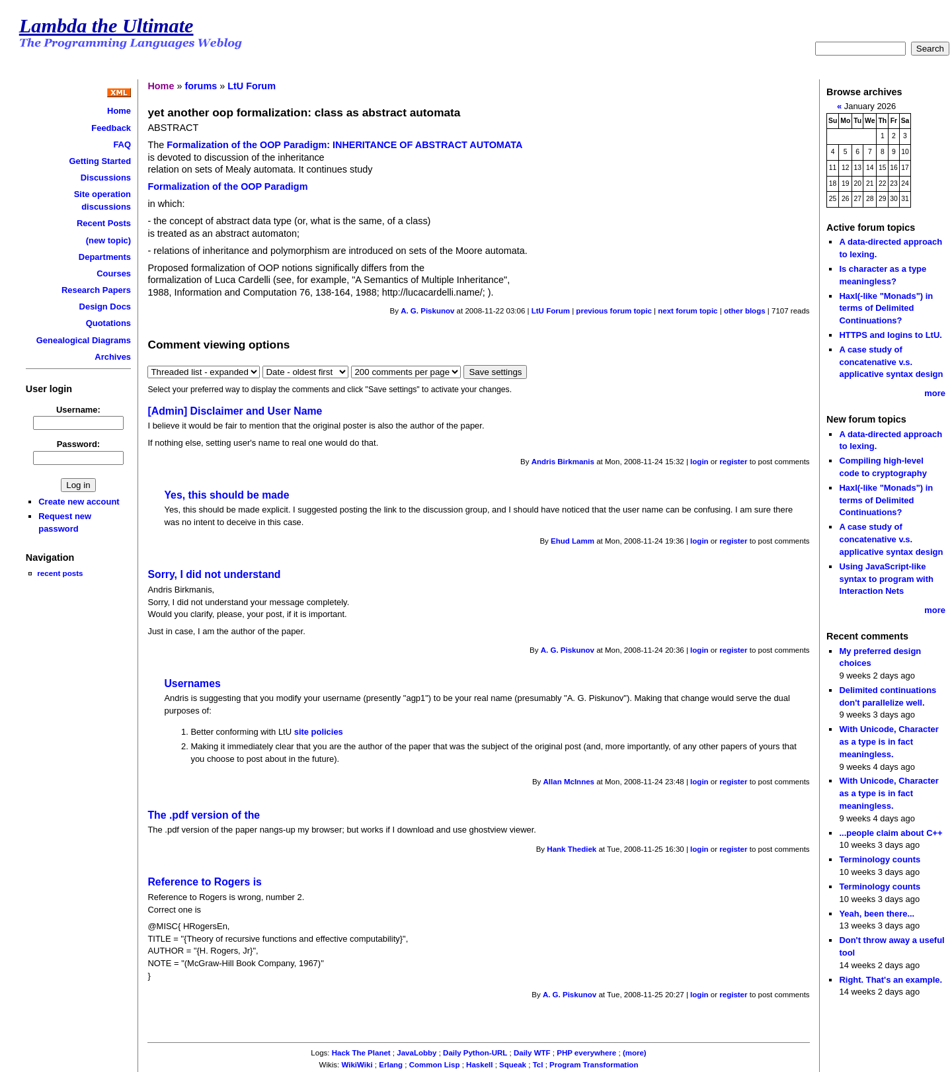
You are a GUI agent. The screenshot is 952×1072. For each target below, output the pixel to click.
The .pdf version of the (203, 815)
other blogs (745, 311)
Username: (78, 410)
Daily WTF (532, 1053)
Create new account (78, 502)
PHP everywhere (586, 1053)
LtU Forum (251, 86)
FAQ (122, 144)
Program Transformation (593, 1065)
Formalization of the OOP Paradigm (227, 186)
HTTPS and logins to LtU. (890, 335)
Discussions (106, 178)
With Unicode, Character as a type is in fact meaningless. (888, 741)
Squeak (512, 1065)
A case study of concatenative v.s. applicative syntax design (891, 362)
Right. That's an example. (890, 980)
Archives (113, 357)
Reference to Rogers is (204, 881)
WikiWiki (357, 1065)
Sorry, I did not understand (213, 574)
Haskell (479, 1065)
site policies (318, 732)
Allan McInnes (568, 782)
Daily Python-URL (475, 1053)
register (733, 462)
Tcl (538, 1065)
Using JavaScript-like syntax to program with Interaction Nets (886, 578)
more (934, 393)
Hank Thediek (571, 849)
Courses (114, 273)
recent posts (60, 573)
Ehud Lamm (572, 541)
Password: (78, 444)
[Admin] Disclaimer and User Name (234, 411)
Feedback (111, 128)
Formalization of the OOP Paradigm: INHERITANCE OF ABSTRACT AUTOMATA (344, 145)
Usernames (192, 683)
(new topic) (108, 240)
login (699, 462)
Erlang (391, 1065)
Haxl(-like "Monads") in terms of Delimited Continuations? (886, 308)
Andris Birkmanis (563, 462)
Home (119, 111)
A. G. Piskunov (427, 311)
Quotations (108, 323)
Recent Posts (104, 223)
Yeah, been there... (876, 914)
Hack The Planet (361, 1053)
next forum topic (687, 311)
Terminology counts (879, 859)
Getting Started (100, 161)
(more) (635, 1053)
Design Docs (105, 306)
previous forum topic (614, 311)
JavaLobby (416, 1053)
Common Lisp (434, 1065)
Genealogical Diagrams (83, 340)
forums (200, 86)
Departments (105, 257)
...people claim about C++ (890, 833)
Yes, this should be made (226, 495)
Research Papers (96, 290)
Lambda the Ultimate (106, 26)
